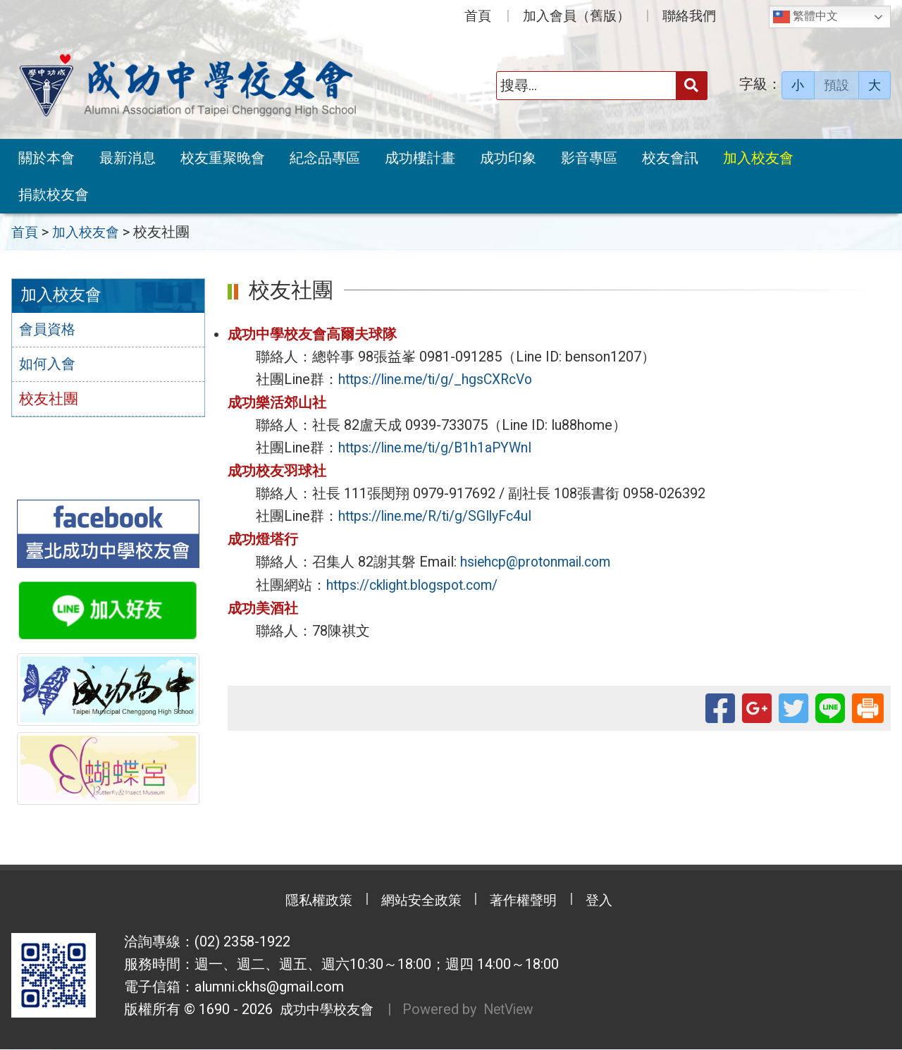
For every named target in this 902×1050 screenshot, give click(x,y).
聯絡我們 (689, 16)
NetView (515, 1010)
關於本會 (46, 157)
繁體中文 (805, 16)
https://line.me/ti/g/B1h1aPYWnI (439, 446)
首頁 (477, 16)
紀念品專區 (325, 157)
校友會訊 (670, 157)
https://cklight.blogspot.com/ (416, 581)
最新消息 (127, 157)
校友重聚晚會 (222, 157)
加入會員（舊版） (576, 16)
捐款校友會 (53, 194)
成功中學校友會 (325, 1010)
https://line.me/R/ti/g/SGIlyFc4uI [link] (440, 513)
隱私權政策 (310, 902)
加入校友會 (758, 157)
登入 (609, 902)
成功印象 (508, 157)
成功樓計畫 (420, 157)
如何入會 (48, 365)
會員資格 (48, 329)
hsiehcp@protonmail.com (539, 558)
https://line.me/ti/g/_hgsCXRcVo (440, 378)
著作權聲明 (528, 902)
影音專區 (589, 157)
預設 (836, 85)
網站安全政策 (419, 902)
